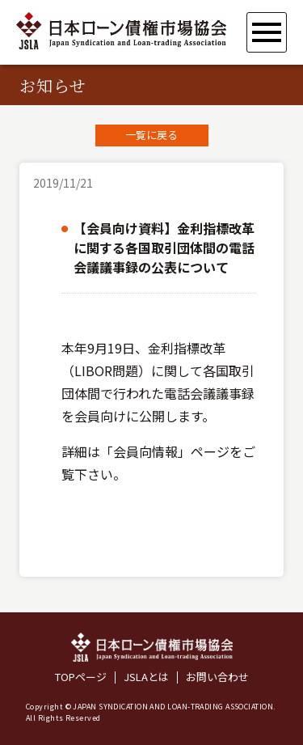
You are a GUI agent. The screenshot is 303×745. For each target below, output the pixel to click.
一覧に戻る (151, 134)
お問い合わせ (217, 677)
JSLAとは (146, 677)
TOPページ (81, 677)
